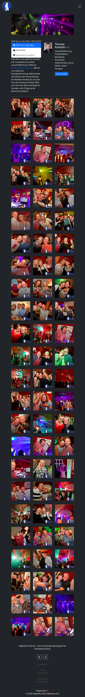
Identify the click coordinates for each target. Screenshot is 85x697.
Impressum (42, 681)
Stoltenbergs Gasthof (24, 55)
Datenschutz (42, 678)
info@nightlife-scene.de (22, 68)
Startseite (42, 664)
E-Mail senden (61, 74)
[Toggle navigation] (79, 6)
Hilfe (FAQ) (42, 673)
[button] (39, 657)
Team (42, 670)
